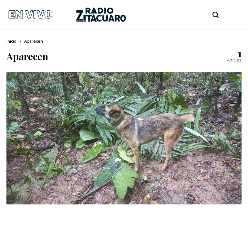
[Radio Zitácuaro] (101, 15)
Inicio (11, 41)
